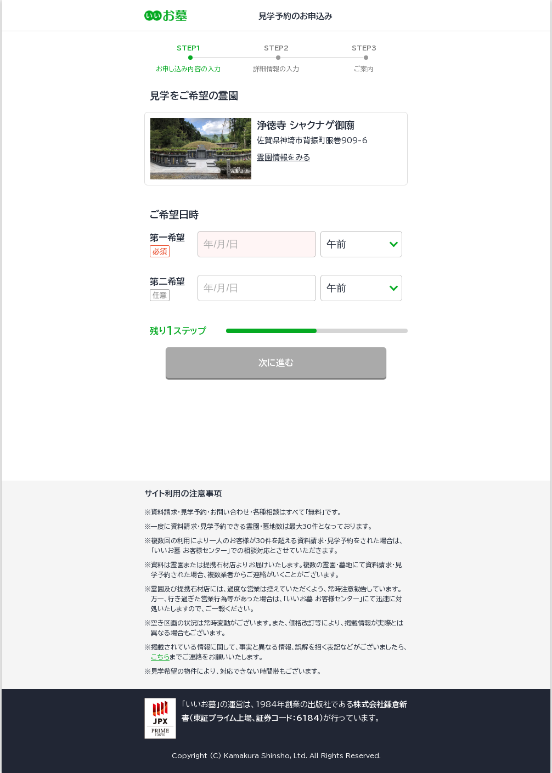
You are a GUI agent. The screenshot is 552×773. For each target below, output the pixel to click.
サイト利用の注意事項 (183, 493)
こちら (160, 656)
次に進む (276, 362)
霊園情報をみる (283, 157)
